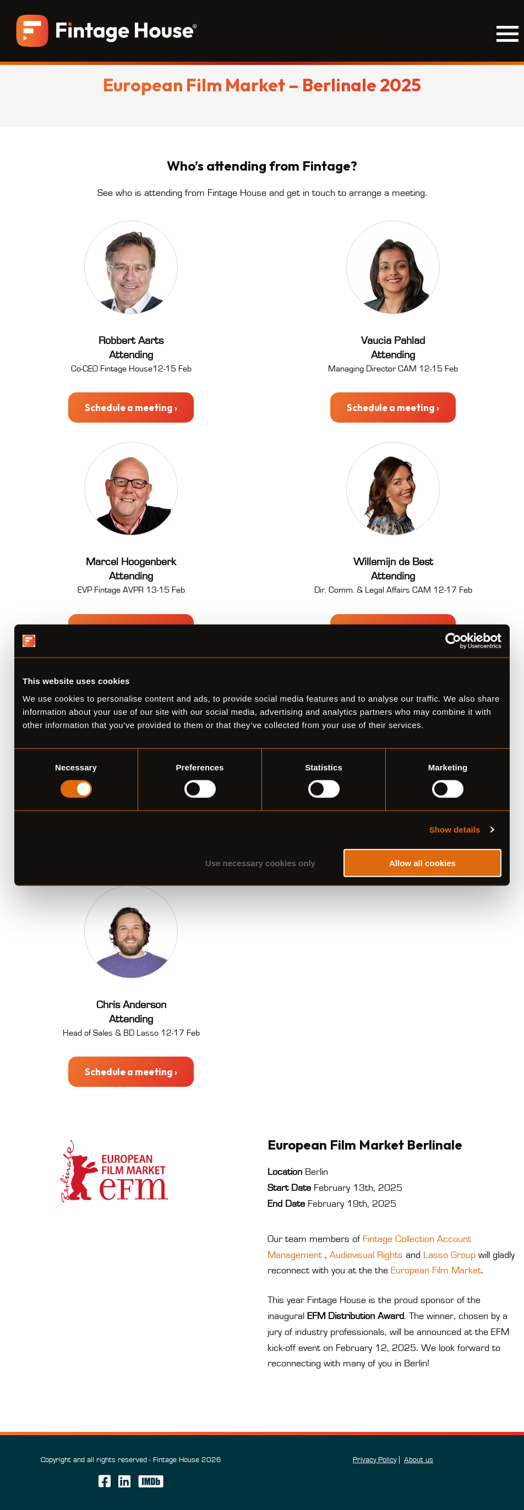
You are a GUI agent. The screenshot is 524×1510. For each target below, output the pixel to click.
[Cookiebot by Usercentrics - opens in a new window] (453, 641)
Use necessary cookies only (260, 862)
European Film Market (436, 1271)
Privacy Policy (374, 1460)
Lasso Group (449, 1255)
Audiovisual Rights (366, 1255)
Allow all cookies (422, 862)
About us (418, 1460)
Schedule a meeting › (131, 407)
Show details (455, 829)
